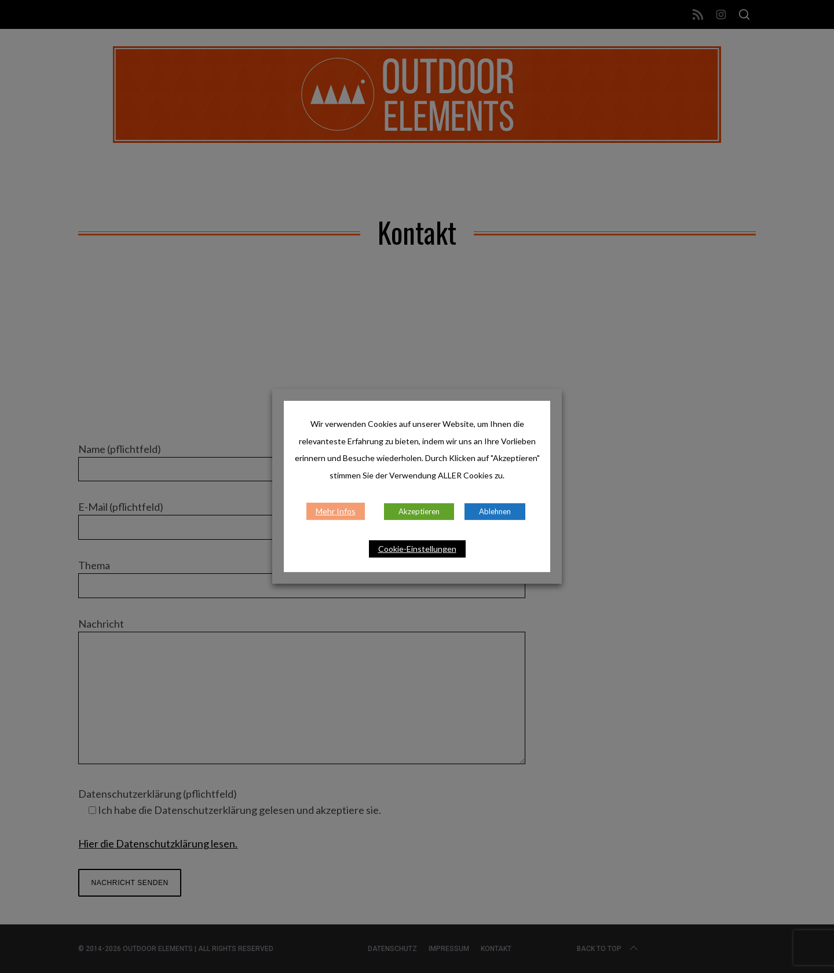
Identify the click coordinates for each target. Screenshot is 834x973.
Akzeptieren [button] (419, 511)
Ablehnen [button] (495, 511)
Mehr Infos (336, 511)
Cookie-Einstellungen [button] (417, 549)
